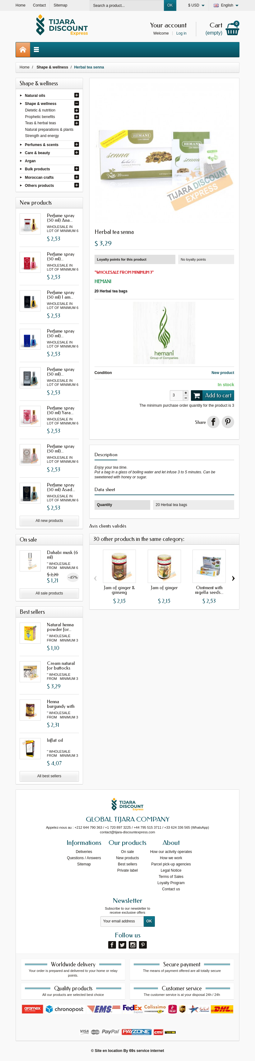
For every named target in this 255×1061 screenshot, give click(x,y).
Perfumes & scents (41, 144)
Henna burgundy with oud (60, 706)
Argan (30, 161)
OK (170, 5)
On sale (127, 852)
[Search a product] (127, 5)
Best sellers (127, 864)
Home (25, 67)
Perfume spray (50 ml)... (61, 256)
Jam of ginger (164, 587)
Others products (39, 185)
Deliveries (84, 852)
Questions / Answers (84, 858)
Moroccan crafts (39, 177)
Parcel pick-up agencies (171, 864)
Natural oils (35, 95)
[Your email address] (122, 921)
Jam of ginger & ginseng (119, 590)
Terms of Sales (171, 876)
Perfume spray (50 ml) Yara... (61, 410)
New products (127, 858)
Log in (181, 33)
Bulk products (37, 169)
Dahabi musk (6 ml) (62, 555)
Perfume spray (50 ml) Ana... (61, 218)
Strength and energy (42, 136)
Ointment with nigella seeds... (209, 590)
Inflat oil (55, 740)
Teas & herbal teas (40, 123)
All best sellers (49, 776)
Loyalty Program (170, 883)
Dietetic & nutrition (40, 110)
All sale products (49, 593)
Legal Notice (171, 870)
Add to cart (211, 395)
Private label (127, 870)
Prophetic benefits (40, 117)
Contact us (171, 889)
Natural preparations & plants (49, 129)
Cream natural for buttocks (61, 666)
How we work (171, 858)
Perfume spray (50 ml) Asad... (61, 487)
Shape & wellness (40, 103)
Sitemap (84, 864)
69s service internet (146, 1051)
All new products (49, 521)
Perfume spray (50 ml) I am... (61, 295)
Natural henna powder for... (60, 627)
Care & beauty (37, 153)
